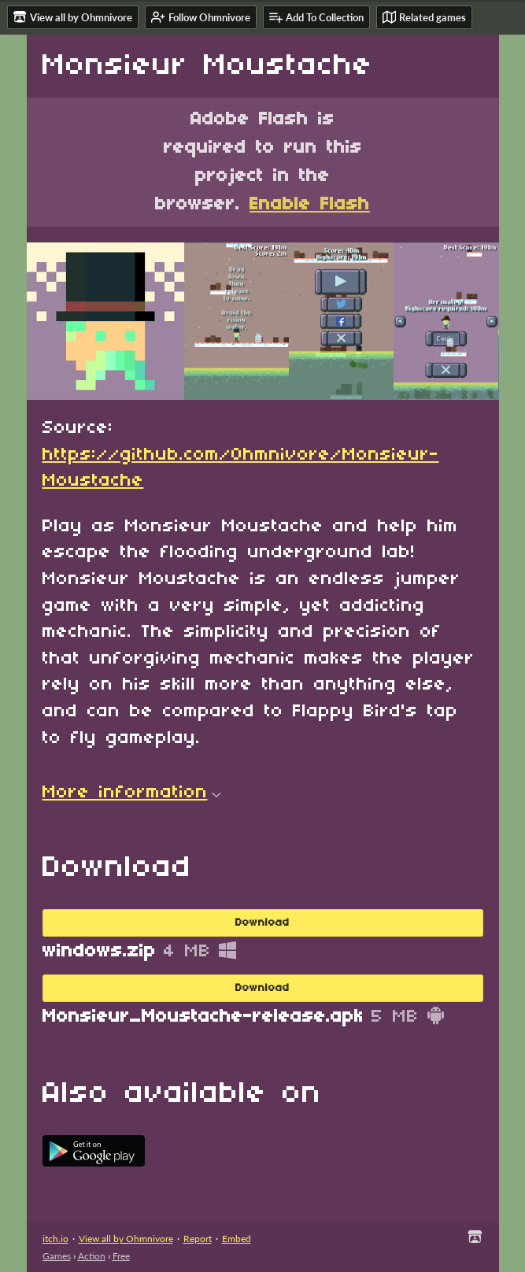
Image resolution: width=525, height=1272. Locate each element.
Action (91, 1256)
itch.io (55, 1238)
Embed (236, 1238)
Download (262, 923)
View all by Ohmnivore (126, 1238)
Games (57, 1256)
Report (197, 1238)
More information (132, 792)
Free (121, 1256)
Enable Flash (310, 204)
